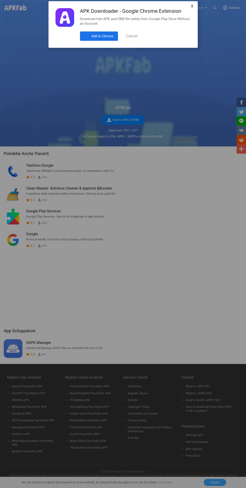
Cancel (132, 36)
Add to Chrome (102, 36)
